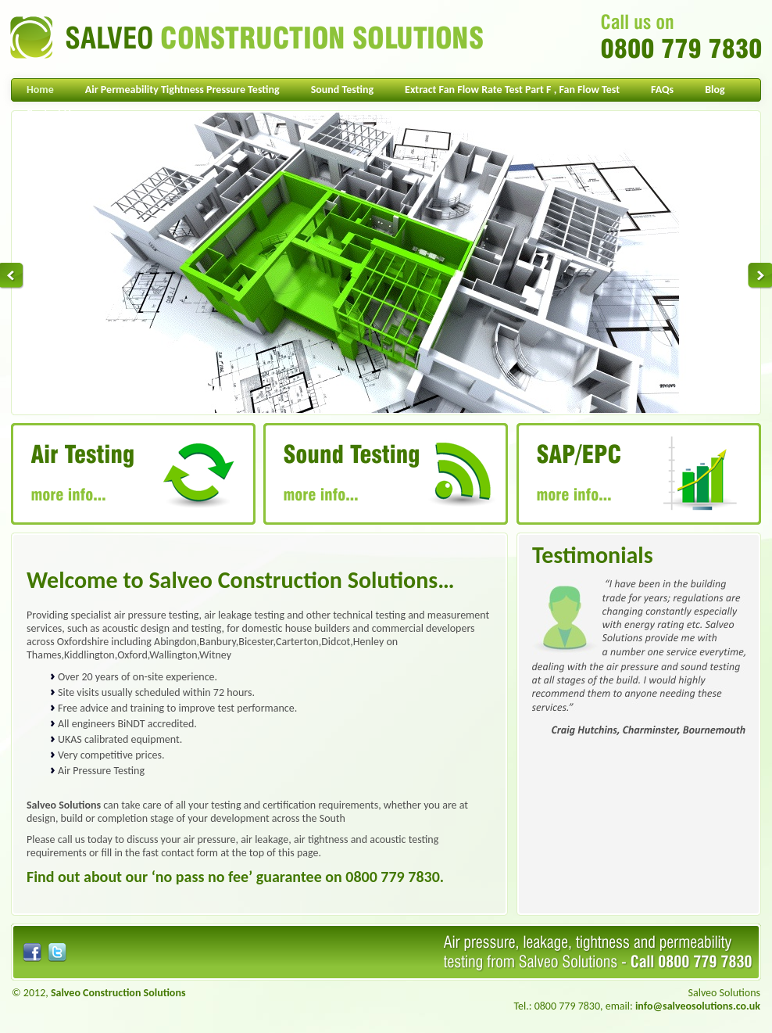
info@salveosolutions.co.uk (697, 1006)
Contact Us (51, 113)
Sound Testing (342, 89)
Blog (714, 89)
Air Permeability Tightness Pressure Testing (182, 89)
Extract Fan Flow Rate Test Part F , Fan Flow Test (512, 89)
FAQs (662, 89)
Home (40, 89)
